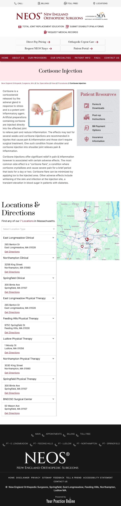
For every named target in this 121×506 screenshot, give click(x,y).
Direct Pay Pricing (36, 42)
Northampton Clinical (15, 257)
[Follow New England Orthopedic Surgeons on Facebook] (83, 462)
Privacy (36, 477)
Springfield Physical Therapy (19, 378)
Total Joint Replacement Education (43, 26)
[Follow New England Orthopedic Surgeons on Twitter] (91, 462)
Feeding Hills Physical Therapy (20, 318)
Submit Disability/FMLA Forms (87, 26)
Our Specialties (61, 57)
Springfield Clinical (14, 278)
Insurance (103, 139)
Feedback (58, 477)
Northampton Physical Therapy (21, 358)
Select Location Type (14, 229)
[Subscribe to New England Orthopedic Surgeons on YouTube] (100, 462)
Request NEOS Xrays (36, 48)
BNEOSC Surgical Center (17, 399)
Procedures (63, 83)
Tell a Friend (74, 477)
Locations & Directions (21, 209)
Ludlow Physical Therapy (17, 338)
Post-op (103, 117)
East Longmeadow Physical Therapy (24, 298)
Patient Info (83, 57)
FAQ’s (97, 57)
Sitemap (47, 477)
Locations (101, 3)
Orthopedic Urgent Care (81, 42)
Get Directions (12, 251)
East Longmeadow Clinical (18, 237)
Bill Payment (103, 128)
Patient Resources (98, 94)
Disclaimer (22, 477)
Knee (54, 83)
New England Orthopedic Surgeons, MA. (17, 83)
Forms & (103, 106)
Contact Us (111, 57)
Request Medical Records (63, 32)
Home (11, 477)
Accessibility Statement (98, 477)
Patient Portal (81, 48)
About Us (18, 57)
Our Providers (37, 57)
